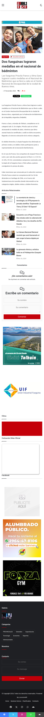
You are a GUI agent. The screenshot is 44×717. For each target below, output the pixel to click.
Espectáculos (29, 632)
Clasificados (27, 701)
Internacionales (8, 640)
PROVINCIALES (8, 632)
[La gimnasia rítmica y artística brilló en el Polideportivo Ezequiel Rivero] (8, 251)
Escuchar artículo (17, 57)
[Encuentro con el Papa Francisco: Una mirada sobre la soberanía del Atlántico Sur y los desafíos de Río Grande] (8, 216)
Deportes (5, 57)
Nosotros (5, 646)
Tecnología (6, 636)
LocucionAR (23, 697)
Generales (19, 632)
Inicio (7, 701)
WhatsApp (26, 96)
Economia (16, 636)
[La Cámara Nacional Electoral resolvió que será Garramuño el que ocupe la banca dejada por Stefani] (8, 234)
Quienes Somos (16, 701)
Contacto (5, 656)
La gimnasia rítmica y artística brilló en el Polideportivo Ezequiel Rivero (28, 252)
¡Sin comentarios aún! (22, 276)
